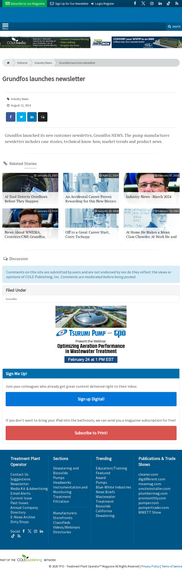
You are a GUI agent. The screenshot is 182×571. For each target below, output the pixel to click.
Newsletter (19, 483)
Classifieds (61, 522)
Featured (103, 472)
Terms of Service (172, 566)
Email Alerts (20, 493)
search (174, 26)
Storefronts (63, 517)
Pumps (58, 477)
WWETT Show (149, 512)
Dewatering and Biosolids (66, 470)
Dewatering (105, 515)
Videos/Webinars (66, 527)
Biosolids (103, 506)
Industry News (43, 62)
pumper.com (148, 502)
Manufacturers (65, 513)
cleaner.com (148, 474)
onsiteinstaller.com (154, 488)
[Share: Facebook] (10, 117)
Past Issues (19, 502)
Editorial (22, 62)
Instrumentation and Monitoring (70, 489)
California (104, 510)
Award (101, 477)
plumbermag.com (153, 493)
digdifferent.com (151, 479)
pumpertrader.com (153, 507)
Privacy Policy (150, 566)
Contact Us (19, 474)
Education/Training (111, 468)
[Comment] (42, 117)
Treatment (62, 496)
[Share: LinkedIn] (32, 117)
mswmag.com (149, 483)
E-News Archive (22, 517)
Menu (5, 27)
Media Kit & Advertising (29, 488)
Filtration (61, 501)
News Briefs (105, 491)
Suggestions (20, 479)
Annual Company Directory (24, 510)
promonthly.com (152, 498)
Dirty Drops (19, 521)
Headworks (62, 482)
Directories (62, 532)
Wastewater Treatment (105, 499)
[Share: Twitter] (21, 117)
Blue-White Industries (113, 487)
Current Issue (21, 498)
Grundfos (11, 299)
